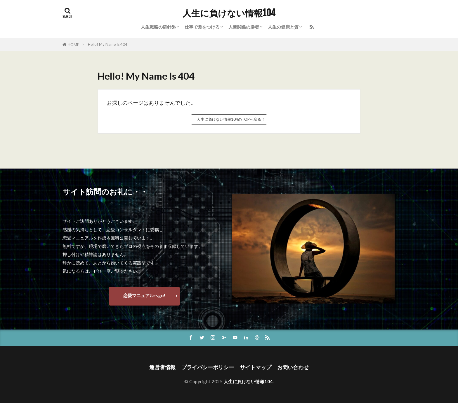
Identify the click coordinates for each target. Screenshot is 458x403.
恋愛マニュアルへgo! (144, 295)
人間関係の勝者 (243, 26)
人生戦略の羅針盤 (158, 26)
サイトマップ (255, 367)
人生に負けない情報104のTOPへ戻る (229, 119)
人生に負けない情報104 (229, 13)
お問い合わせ (293, 367)
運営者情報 (162, 367)
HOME (73, 44)
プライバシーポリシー (207, 367)
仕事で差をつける (202, 26)
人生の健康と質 (283, 26)
